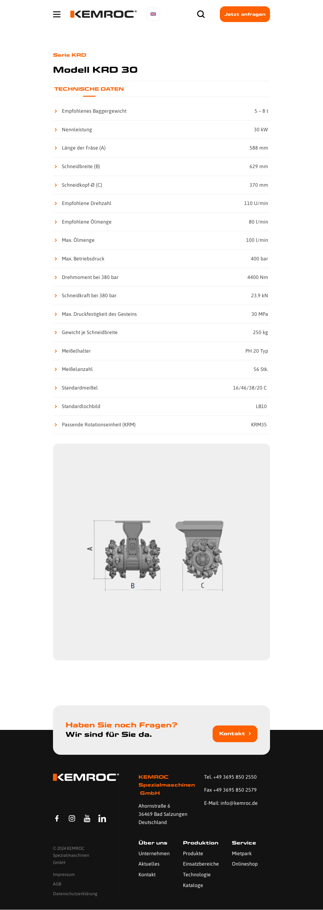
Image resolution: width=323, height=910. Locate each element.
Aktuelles (149, 864)
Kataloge (193, 885)
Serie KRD (69, 55)
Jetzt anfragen (245, 14)
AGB (57, 884)
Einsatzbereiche (201, 864)
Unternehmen (154, 853)
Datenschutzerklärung (75, 893)
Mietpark (242, 853)
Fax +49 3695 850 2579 (230, 790)
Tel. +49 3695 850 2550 (230, 777)
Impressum (64, 874)
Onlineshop (245, 864)
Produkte (193, 853)
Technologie (197, 874)
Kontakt (232, 733)
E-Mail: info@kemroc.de (231, 803)
